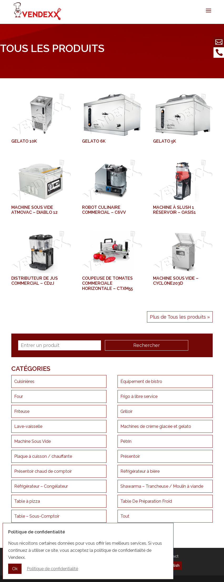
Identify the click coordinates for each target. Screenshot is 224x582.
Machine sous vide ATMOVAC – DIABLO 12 (34, 210)
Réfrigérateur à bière (140, 471)
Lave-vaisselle (28, 426)
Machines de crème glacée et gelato (155, 426)
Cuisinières (24, 381)
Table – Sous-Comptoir (36, 516)
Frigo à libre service (138, 396)
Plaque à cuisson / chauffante (43, 456)
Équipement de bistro (141, 381)
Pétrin (125, 441)
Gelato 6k (93, 141)
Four (18, 396)
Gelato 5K (164, 141)
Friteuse (21, 411)
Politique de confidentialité (52, 569)
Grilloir (126, 411)
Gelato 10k (24, 141)
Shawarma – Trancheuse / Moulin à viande (161, 486)
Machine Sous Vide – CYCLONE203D (175, 281)
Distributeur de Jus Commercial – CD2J (34, 281)
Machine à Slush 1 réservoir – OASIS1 (174, 210)
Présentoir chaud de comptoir (43, 471)
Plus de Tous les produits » (180, 317)
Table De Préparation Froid (146, 501)
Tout (124, 516)
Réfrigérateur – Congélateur (41, 486)
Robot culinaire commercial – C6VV (104, 210)
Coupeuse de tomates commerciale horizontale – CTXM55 (107, 283)
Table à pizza (27, 501)
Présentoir (130, 456)
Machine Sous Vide (32, 441)
